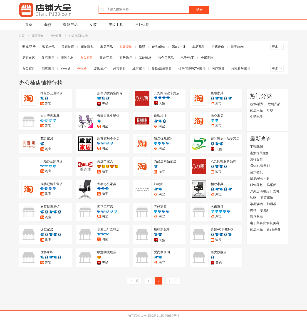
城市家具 (138, 68)
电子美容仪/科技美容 (265, 223)
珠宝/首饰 (237, 47)
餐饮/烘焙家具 (162, 68)
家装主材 (67, 57)
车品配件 (198, 47)
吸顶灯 (265, 210)
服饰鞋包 (87, 47)
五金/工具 (106, 57)
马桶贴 (271, 185)
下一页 (173, 281)
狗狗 (253, 210)
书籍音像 (217, 47)
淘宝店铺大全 (137, 315)
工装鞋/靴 (257, 147)
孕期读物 (256, 204)
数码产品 (70, 25)
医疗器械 (256, 216)
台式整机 (256, 172)
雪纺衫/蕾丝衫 (260, 166)
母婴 (47, 25)
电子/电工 (187, 57)
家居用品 (106, 47)
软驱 (253, 197)
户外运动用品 (259, 191)
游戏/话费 (29, 47)
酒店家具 (48, 68)
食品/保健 (158, 47)
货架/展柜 (100, 68)
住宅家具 (48, 57)
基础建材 (145, 57)
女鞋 (276, 191)
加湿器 (271, 204)
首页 (28, 25)
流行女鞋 (256, 159)
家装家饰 (37, 35)
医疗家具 (218, 68)
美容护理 (68, 47)
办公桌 (65, 68)
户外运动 (142, 25)
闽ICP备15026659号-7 (163, 315)
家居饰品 (125, 57)
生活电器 (256, 117)
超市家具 (119, 68)
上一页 (134, 281)
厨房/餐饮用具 (260, 178)
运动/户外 (179, 47)
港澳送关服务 (259, 153)
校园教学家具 (240, 68)
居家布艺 (28, 57)
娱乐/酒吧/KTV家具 (191, 68)
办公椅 (82, 68)
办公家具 (55, 35)
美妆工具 (116, 25)
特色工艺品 (166, 57)
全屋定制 (207, 57)
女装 (93, 25)
